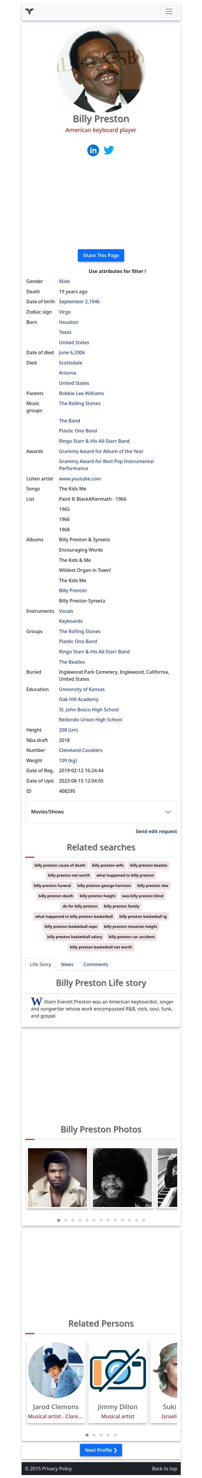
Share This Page (101, 255)
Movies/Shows (47, 811)
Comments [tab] (95, 964)
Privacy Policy (57, 1468)
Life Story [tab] (40, 964)
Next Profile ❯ (101, 1450)
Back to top (164, 1468)
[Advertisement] (101, 203)
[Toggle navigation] (169, 11)
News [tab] (67, 964)
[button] (58, 1220)
